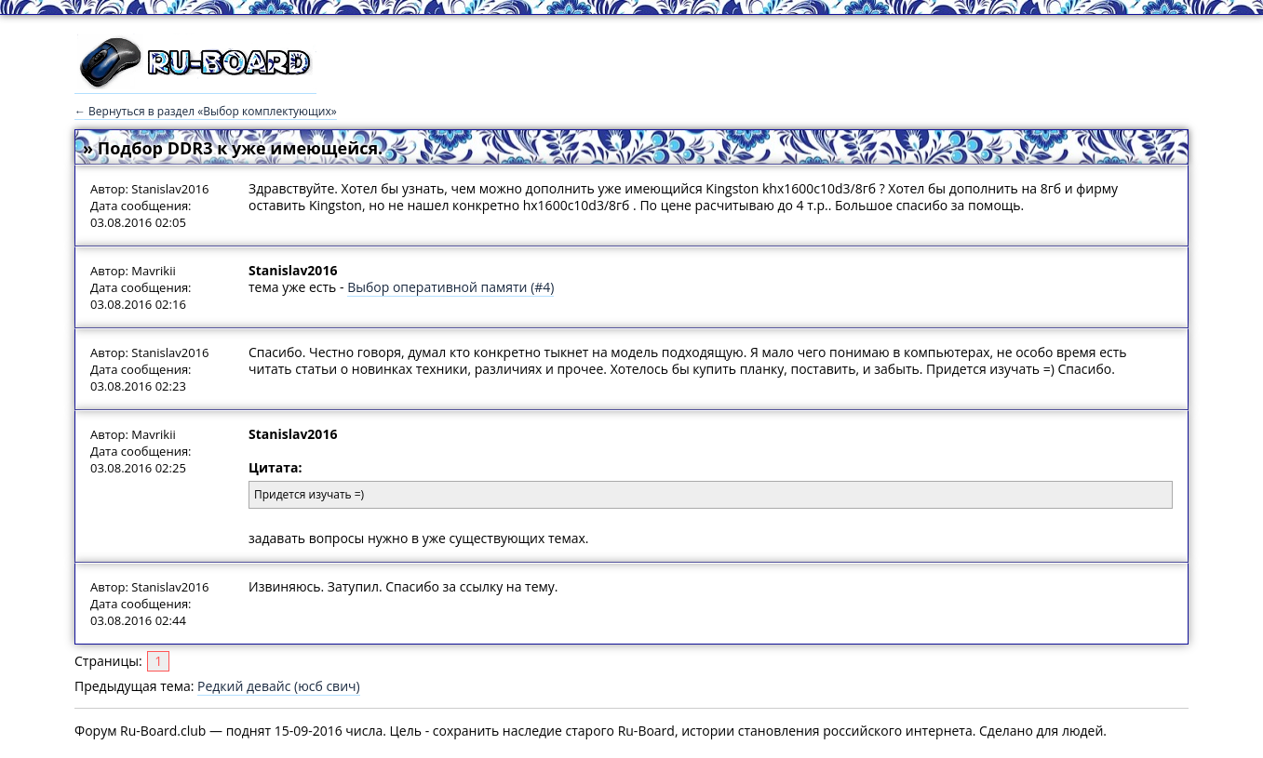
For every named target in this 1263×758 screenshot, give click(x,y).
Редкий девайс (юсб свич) (278, 686)
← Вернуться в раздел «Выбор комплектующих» (205, 111)
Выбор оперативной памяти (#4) (450, 287)
